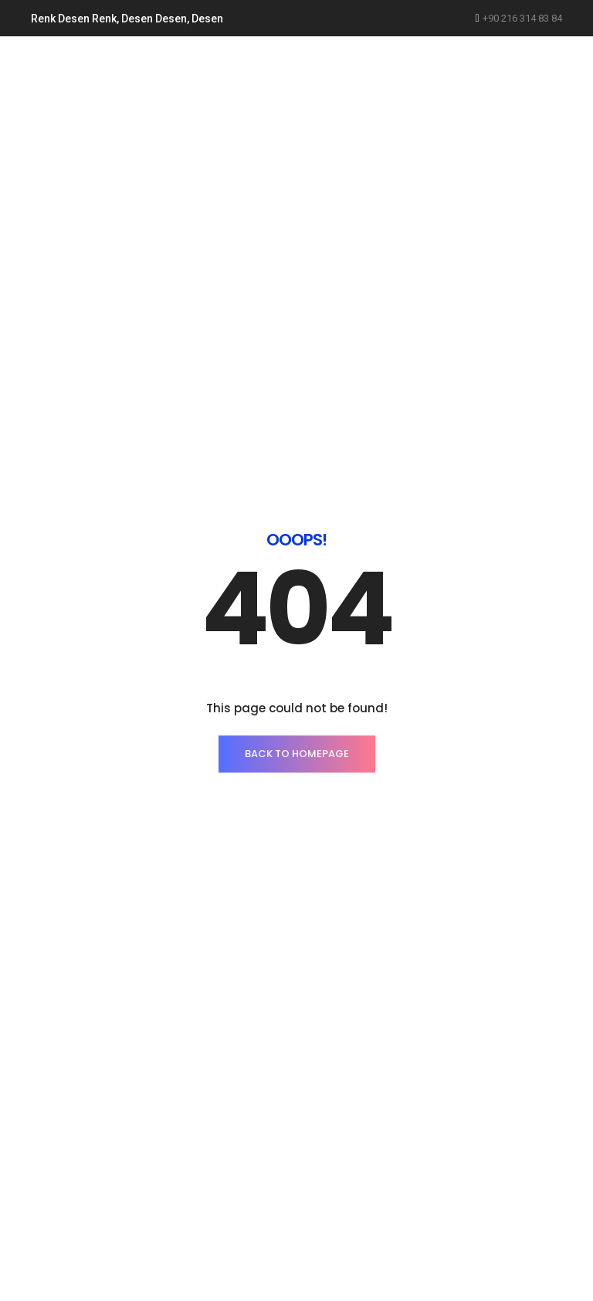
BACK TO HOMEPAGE (297, 753)
